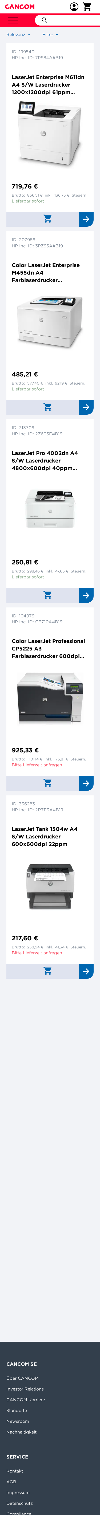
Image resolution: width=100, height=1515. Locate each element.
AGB (11, 1481)
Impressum (18, 1492)
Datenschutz (19, 1503)
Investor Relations (25, 1389)
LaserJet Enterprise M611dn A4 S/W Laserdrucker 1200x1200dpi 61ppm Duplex (48, 85)
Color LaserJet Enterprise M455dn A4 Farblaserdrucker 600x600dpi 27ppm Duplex (50, 273)
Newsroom (17, 1421)
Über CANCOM (22, 1378)
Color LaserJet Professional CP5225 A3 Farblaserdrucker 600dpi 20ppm (48, 649)
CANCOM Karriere (25, 1399)
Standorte (16, 1410)
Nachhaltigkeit (21, 1432)
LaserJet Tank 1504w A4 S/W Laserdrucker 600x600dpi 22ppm (45, 836)
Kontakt (14, 1471)
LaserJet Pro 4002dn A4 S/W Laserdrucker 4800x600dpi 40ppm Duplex (45, 461)
